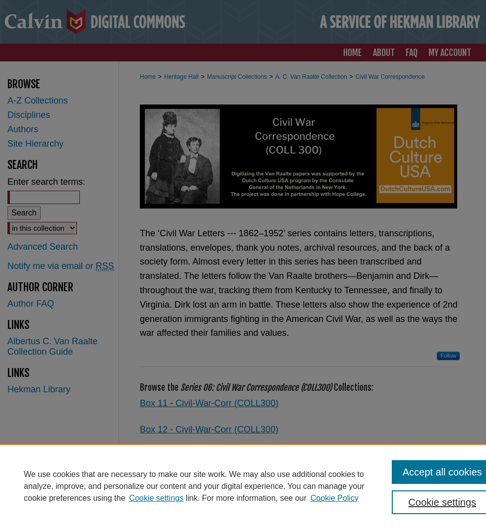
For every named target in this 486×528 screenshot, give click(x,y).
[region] (243, 486)
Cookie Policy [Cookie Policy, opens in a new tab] (334, 498)
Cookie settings (156, 498)
